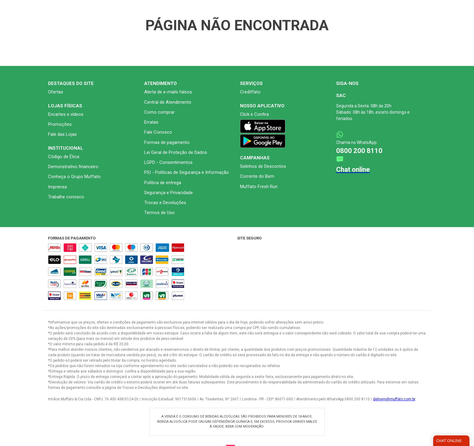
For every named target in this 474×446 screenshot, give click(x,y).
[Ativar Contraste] (425, 4)
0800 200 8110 (359, 190)
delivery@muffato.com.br (394, 438)
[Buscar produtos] (347, 23)
